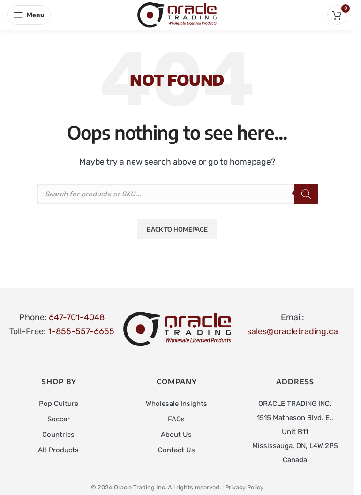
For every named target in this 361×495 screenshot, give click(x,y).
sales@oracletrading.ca (292, 331)
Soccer (58, 418)
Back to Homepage (177, 229)
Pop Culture (58, 403)
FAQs (176, 418)
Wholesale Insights (176, 403)
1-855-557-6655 (81, 331)
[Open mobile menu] (28, 15)
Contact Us (176, 448)
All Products (58, 448)
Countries (58, 433)
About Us (176, 433)
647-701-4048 (77, 317)
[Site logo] (176, 14)
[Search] (306, 194)
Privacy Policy (244, 487)
